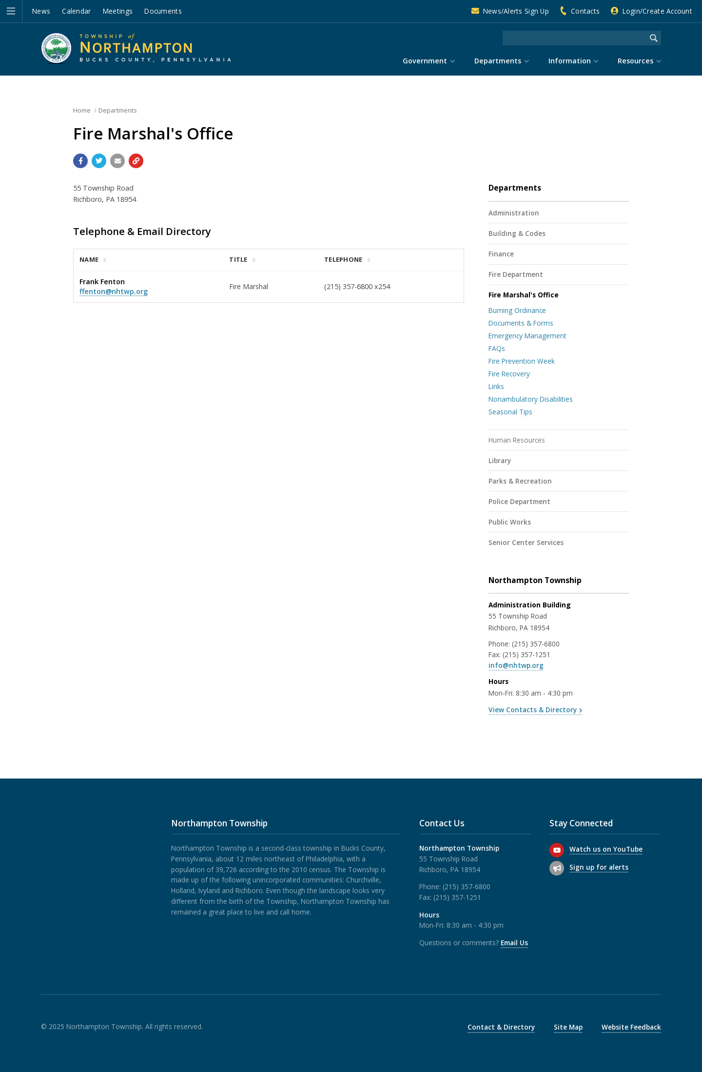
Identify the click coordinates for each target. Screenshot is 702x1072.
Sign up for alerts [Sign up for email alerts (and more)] (598, 867)
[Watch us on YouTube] (556, 850)
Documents (162, 11)
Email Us (514, 942)
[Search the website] (574, 38)
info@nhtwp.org (516, 665)
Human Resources (516, 440)
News (41, 11)
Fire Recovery (509, 373)
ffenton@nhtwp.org (113, 291)
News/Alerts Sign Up (516, 11)
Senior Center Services (526, 542)
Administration (513, 212)
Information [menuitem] (569, 60)
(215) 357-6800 (536, 643)
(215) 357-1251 (526, 654)
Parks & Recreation (520, 481)
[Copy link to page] (136, 161)
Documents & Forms (520, 323)
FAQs (496, 348)
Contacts (585, 11)
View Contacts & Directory (532, 709)
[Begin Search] (653, 38)
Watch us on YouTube (606, 849)
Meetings (118, 11)
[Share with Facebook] (80, 161)
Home (82, 110)
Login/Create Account (657, 11)
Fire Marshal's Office (523, 294)
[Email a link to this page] (117, 161)
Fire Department (515, 274)
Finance (501, 253)
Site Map (568, 1027)
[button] (11, 11)
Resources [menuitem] (635, 60)
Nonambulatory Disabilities (530, 399)
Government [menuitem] (425, 60)
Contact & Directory (501, 1027)
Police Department (519, 501)
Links (496, 386)
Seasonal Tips (510, 411)
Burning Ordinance (517, 310)
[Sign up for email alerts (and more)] (556, 868)
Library (499, 460)
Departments (117, 110)
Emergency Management (527, 335)
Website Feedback (631, 1027)
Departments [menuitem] (497, 60)
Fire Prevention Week (521, 361)
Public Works (509, 521)
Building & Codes (517, 233)
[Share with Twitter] (99, 161)
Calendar (76, 11)
